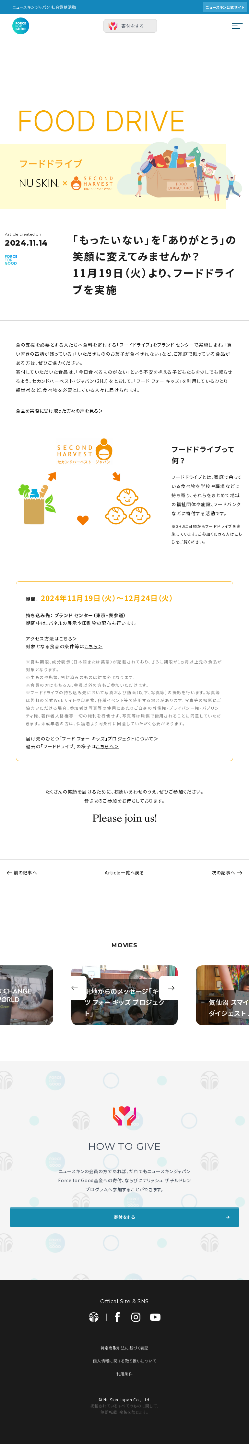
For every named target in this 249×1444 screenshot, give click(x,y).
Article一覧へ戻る (124, 872)
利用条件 (124, 1370)
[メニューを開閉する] (237, 26)
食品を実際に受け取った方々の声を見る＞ (59, 410)
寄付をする (132, 26)
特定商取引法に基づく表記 (124, 1344)
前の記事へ (18, 872)
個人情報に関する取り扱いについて (124, 1357)
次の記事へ (230, 872)
